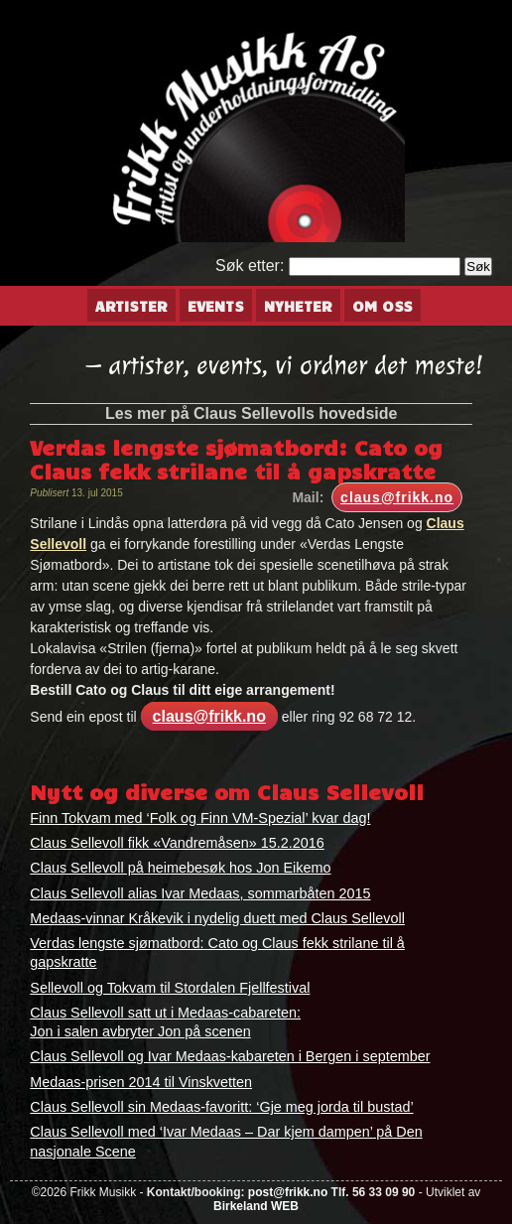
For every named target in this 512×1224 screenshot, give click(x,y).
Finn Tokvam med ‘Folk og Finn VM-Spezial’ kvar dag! (200, 818)
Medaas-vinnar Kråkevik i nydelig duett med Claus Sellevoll (217, 918)
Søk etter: (249, 265)
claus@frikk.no (396, 497)
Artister (131, 306)
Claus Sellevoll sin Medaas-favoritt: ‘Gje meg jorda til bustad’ (221, 1107)
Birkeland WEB (256, 1206)
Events (216, 306)
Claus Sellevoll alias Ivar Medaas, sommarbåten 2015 (200, 893)
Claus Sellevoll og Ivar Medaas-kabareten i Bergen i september (230, 1056)
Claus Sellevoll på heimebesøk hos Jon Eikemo (180, 868)
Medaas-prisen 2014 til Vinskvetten (141, 1082)
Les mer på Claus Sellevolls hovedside (251, 413)
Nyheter (298, 306)
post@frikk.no (287, 1192)
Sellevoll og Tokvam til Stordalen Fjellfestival (170, 988)
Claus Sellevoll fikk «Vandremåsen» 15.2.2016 (177, 843)
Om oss (382, 306)
